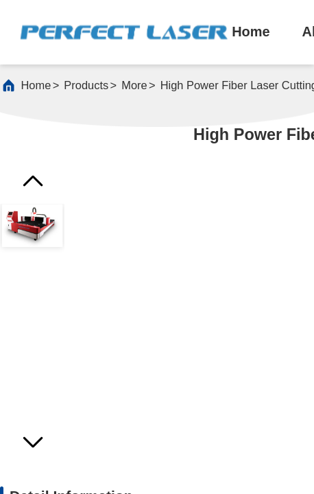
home (250, 31)
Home (36, 85)
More (134, 85)
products (86, 85)
